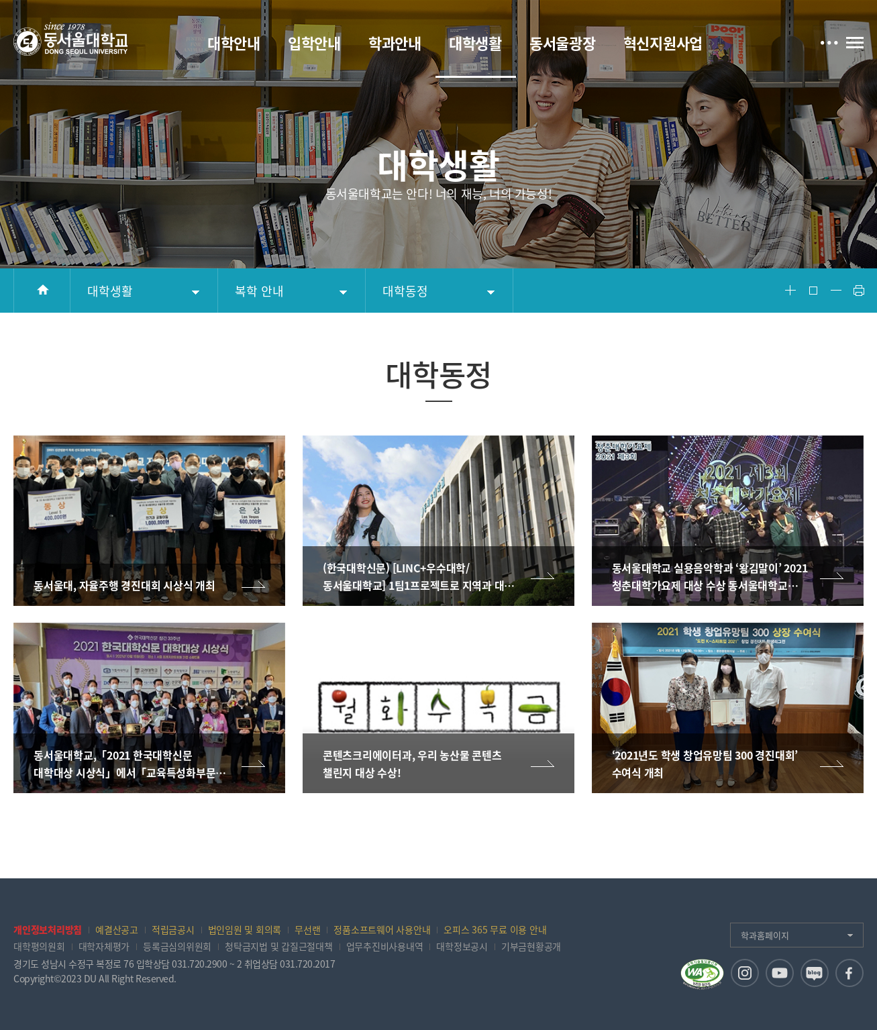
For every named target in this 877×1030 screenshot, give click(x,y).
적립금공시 (173, 929)
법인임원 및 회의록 (245, 929)
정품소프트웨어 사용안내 (381, 929)
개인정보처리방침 (47, 929)
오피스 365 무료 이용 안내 (495, 929)
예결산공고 (116, 929)
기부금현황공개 (531, 946)
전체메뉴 (855, 42)
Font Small (836, 290)
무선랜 (307, 929)
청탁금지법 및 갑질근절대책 (279, 946)
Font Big (790, 290)
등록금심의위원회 (177, 946)
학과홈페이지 (765, 935)
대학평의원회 (39, 946)
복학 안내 (259, 291)
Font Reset (813, 290)
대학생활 (110, 291)
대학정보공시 (462, 946)
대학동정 (405, 291)
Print (859, 290)
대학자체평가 (104, 946)
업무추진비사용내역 (384, 946)
